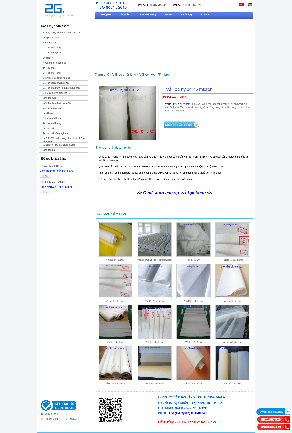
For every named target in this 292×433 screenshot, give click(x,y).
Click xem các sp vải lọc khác (174, 192)
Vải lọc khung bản (52, 108)
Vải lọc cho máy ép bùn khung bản (61, 88)
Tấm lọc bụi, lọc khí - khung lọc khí (61, 32)
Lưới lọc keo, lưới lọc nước (57, 103)
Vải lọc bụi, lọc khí (52, 52)
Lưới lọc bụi (49, 150)
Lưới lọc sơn (49, 98)
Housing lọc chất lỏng (54, 63)
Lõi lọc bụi (48, 128)
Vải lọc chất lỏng (52, 47)
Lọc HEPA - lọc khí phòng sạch (59, 145)
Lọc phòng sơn (51, 37)
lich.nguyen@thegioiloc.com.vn (187, 412)
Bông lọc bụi (49, 42)
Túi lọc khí (48, 68)
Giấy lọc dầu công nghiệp (56, 78)
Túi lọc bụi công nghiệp (55, 133)
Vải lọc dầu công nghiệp (56, 83)
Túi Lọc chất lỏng (52, 123)
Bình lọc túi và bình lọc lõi (56, 93)
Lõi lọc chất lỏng (52, 73)
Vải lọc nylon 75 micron (177, 104)
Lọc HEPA (48, 57)
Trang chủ (102, 74)
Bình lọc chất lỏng (52, 118)
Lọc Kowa (48, 113)
